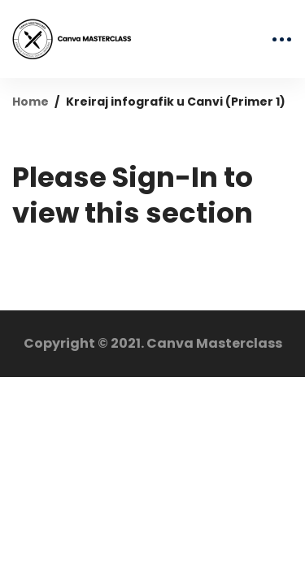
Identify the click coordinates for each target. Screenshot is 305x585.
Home (30, 101)
